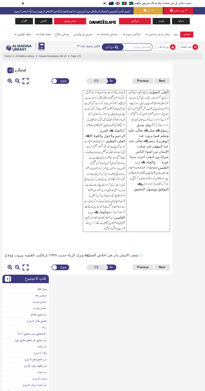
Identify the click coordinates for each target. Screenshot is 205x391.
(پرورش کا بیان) (193, 209)
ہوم (176, 34)
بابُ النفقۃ (195, 216)
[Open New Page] (85, 81)
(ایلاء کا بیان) (194, 141)
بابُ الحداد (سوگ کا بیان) (188, 173)
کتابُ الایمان (194, 228)
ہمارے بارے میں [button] (159, 34)
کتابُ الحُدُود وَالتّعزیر (191, 280)
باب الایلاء (195, 134)
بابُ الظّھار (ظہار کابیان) (189, 154)
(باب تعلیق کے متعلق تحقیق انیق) (184, 128)
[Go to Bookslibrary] (19, 47)
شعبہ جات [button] (45, 34)
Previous (122, 81)
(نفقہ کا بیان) (194, 222)
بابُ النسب (195, 196)
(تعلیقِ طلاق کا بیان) (190, 109)
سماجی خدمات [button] (109, 34)
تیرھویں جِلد (194, 83)
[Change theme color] (52, 81)
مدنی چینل (70, 21)
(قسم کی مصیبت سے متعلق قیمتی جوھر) (180, 248)
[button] (9, 70)
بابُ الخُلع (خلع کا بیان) (189, 147)
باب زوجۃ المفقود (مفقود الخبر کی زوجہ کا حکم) (181, 181)
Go (98, 81)
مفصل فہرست (193, 96)
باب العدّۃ (196, 160)
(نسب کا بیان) (193, 190)
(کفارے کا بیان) (192, 273)
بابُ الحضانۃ (194, 203)
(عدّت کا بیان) (193, 166)
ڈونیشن (186, 34)
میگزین (135, 21)
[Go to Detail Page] (54, 56)
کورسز (161, 21)
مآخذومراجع (194, 293)
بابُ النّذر (196, 254)
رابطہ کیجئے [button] (24, 34)
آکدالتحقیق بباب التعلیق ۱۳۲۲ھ (185, 122)
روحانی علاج (62, 34)
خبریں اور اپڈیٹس (82, 34)
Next (141, 81)
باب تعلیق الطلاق (192, 102)
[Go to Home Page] (102, 21)
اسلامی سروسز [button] (133, 34)
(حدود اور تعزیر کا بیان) (189, 286)
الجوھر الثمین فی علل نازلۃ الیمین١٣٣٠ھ (180, 241)
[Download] (166, 47)
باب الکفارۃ (195, 267)
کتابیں (43, 21)
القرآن (24, 21)
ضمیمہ (196, 299)
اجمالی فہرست (193, 90)
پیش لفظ (195, 77)
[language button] (148, 10)
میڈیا (181, 21)
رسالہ (198, 115)
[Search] (112, 47)
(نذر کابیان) (195, 260)
